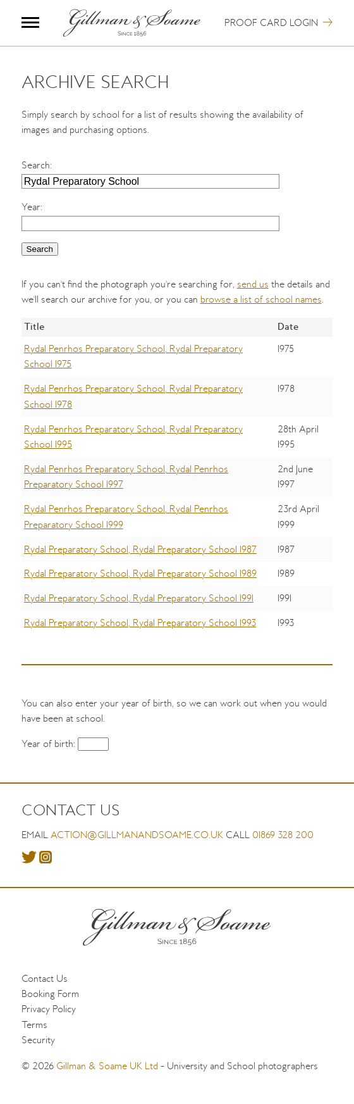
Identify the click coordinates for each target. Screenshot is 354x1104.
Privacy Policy (48, 1009)
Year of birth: (49, 743)
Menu (30, 22)
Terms (34, 1025)
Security (38, 1040)
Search (35, 165)
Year (30, 207)
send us (253, 284)
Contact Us (44, 978)
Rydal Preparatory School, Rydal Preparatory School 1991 (138, 598)
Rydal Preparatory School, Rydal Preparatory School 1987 (140, 549)
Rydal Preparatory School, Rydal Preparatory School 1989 (140, 573)
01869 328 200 (283, 835)
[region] (177, 486)
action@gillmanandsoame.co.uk (137, 835)
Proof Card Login (271, 22)
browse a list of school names (261, 299)
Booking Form (50, 994)
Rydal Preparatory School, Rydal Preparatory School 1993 (140, 623)
